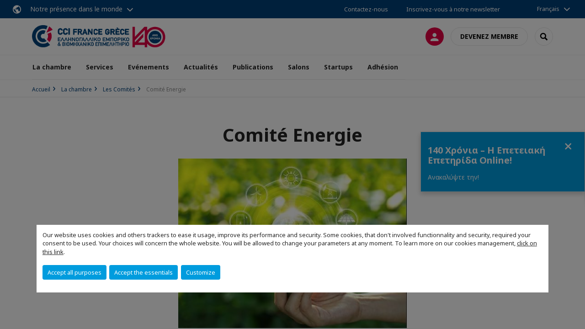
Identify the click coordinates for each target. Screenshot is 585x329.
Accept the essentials (143, 272)
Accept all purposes (74, 272)
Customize (200, 272)
